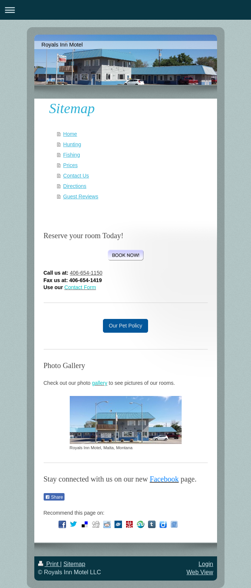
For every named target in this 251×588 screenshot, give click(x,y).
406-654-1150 (86, 273)
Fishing (71, 155)
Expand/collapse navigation (125, 10)
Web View (199, 572)
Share (54, 497)
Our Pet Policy (125, 326)
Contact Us (76, 176)
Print (49, 564)
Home (70, 134)
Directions (74, 186)
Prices (70, 165)
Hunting (72, 144)
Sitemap (74, 564)
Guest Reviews (80, 196)
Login (205, 564)
